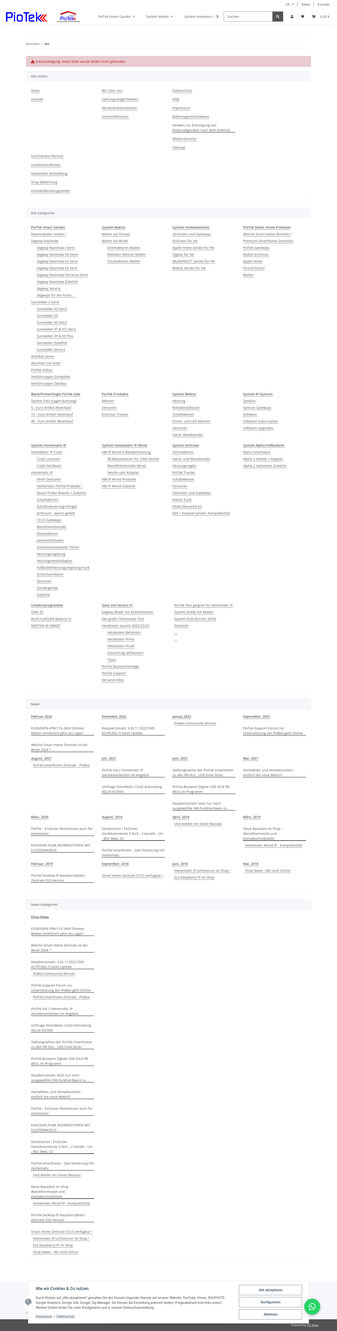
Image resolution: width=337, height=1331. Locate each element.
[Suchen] (248, 16)
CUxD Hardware (49, 465)
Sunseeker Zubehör (52, 342)
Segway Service (49, 288)
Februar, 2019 (42, 863)
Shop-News (40, 917)
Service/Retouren (115, 116)
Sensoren (109, 407)
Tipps (111, 659)
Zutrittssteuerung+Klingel (57, 506)
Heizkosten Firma (120, 639)
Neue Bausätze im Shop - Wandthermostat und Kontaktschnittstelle (263, 833)
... (175, 632)
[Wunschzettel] (302, 16)
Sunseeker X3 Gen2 (52, 309)
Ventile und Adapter (123, 472)
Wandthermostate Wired (126, 465)
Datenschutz (66, 1316)
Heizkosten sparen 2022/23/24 (125, 625)
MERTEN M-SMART (46, 625)
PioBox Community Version (195, 723)
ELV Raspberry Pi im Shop (194, 877)
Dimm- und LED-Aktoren (191, 421)
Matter (248, 275)
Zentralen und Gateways (191, 234)
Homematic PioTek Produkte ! (59, 486)
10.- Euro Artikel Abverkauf (52, 414)
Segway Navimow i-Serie (56, 247)
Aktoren (108, 401)
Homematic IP (42, 472)
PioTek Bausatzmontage (120, 666)
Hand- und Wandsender (191, 459)
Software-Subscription (260, 421)
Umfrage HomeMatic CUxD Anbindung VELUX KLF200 (132, 789)
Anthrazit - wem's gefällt (56, 513)
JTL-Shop (312, 1325)
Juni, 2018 (180, 863)
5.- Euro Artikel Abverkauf (51, 407)
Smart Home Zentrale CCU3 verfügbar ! (132, 875)
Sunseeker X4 (47, 315)
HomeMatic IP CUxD (46, 452)
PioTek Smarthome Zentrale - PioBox (61, 765)
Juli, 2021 (109, 758)
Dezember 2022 (114, 716)
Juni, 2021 (180, 758)
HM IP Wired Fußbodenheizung (126, 452)
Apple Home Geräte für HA (193, 247)
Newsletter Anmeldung (49, 173)
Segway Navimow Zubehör (57, 281)
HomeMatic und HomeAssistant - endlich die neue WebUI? (269, 772)
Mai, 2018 (250, 863)
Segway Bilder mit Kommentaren (127, 612)
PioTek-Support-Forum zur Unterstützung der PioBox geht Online (273, 730)
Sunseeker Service (51, 349)
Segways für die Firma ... (56, 295)
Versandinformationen (119, 108)
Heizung (178, 401)
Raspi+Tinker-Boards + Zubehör (61, 493)
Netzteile (181, 625)
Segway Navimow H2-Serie (57, 254)
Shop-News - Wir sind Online (267, 870)
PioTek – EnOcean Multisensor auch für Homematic (62, 831)
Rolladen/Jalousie (186, 407)
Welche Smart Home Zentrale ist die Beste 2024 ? (59, 747)
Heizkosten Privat (120, 646)
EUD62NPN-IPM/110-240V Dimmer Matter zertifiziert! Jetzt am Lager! (57, 730)
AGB (175, 99)
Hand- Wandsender (187, 435)
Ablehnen (270, 1314)
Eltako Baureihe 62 (187, 506)
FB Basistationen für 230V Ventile (133, 459)
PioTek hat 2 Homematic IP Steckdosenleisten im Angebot (125, 772)
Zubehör (43, 594)
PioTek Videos (41, 370)
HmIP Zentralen (49, 479)
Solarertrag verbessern (125, 653)
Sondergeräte (47, 588)
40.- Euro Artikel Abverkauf (52, 421)
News (305, 4)
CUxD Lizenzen (48, 459)
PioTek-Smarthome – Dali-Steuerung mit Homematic (133, 852)
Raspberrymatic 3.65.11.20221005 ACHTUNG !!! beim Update (128, 730)
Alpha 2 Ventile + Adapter (263, 459)
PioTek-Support (114, 673)
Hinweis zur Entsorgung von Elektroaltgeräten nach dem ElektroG (201, 127)
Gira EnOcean (254, 268)
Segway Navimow (44, 241)
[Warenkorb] (320, 16)
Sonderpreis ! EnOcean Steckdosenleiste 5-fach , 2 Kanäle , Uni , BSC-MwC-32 (132, 833)
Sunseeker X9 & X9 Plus (55, 336)
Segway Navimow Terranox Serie (62, 275)
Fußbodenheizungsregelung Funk (63, 567)
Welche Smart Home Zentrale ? (267, 234)
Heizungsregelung (51, 554)
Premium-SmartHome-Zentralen (268, 241)
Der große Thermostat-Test (123, 619)
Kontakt (324, 4)
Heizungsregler (184, 465)
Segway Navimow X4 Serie (57, 268)
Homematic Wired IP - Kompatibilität (273, 845)
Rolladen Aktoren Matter (126, 254)
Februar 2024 (41, 716)
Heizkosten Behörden (124, 632)
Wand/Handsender (51, 527)
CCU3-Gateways (49, 520)
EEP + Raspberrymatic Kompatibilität (201, 513)
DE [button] (288, 4)
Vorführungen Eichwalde (50, 376)
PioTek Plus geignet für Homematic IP (203, 605)
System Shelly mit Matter (193, 612)
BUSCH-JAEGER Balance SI (51, 619)
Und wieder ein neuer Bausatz (198, 823)
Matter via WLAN (115, 241)
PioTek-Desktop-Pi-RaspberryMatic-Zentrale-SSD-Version (58, 878)
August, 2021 (41, 758)
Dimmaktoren (47, 533)
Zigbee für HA (183, 254)
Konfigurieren (270, 1302)
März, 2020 (39, 817)
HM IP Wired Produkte (119, 479)
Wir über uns (112, 90)
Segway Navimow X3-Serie (57, 261)
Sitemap (178, 147)
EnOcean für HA (185, 241)
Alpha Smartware (256, 452)
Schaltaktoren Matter (123, 261)
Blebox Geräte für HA (188, 268)
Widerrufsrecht (184, 139)
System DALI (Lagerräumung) (53, 401)
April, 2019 (180, 817)
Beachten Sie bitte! (46, 363)
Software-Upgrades (258, 428)
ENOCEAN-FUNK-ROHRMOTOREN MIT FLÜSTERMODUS (60, 847)
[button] (292, 16)
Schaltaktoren (183, 414)
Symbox (249, 401)
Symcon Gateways (257, 407)
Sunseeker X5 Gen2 (52, 322)
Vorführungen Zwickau (49, 383)
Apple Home (252, 261)
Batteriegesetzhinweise (190, 116)
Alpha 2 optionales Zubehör (265, 465)
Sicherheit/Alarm (50, 574)
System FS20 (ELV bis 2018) (195, 619)
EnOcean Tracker (115, 414)
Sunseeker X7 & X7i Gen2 (56, 329)
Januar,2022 (181, 716)
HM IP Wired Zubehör (119, 486)
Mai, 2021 (250, 758)
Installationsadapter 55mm (58, 547)
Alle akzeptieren (270, 1290)
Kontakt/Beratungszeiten (50, 191)
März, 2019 (251, 817)
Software (250, 414)
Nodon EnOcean (256, 254)
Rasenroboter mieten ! (48, 234)
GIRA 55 (37, 612)
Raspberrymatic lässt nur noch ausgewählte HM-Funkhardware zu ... (201, 805)
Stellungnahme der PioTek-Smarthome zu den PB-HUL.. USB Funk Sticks (202, 772)
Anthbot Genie (42, 356)
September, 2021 (256, 716)
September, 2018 (115, 863)
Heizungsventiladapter (54, 560)
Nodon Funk (181, 499)
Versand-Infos (113, 680)
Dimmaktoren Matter (123, 247)
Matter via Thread (116, 234)
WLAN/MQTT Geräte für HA (193, 261)
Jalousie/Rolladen (50, 540)
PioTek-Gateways (256, 247)
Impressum (44, 1316)
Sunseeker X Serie (45, 302)
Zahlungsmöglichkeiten (120, 99)
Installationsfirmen (46, 165)
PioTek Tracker (183, 472)
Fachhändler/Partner (47, 156)
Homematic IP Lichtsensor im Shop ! (202, 870)
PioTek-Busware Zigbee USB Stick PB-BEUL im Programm (201, 789)
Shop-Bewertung (44, 182)
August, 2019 (112, 817)
